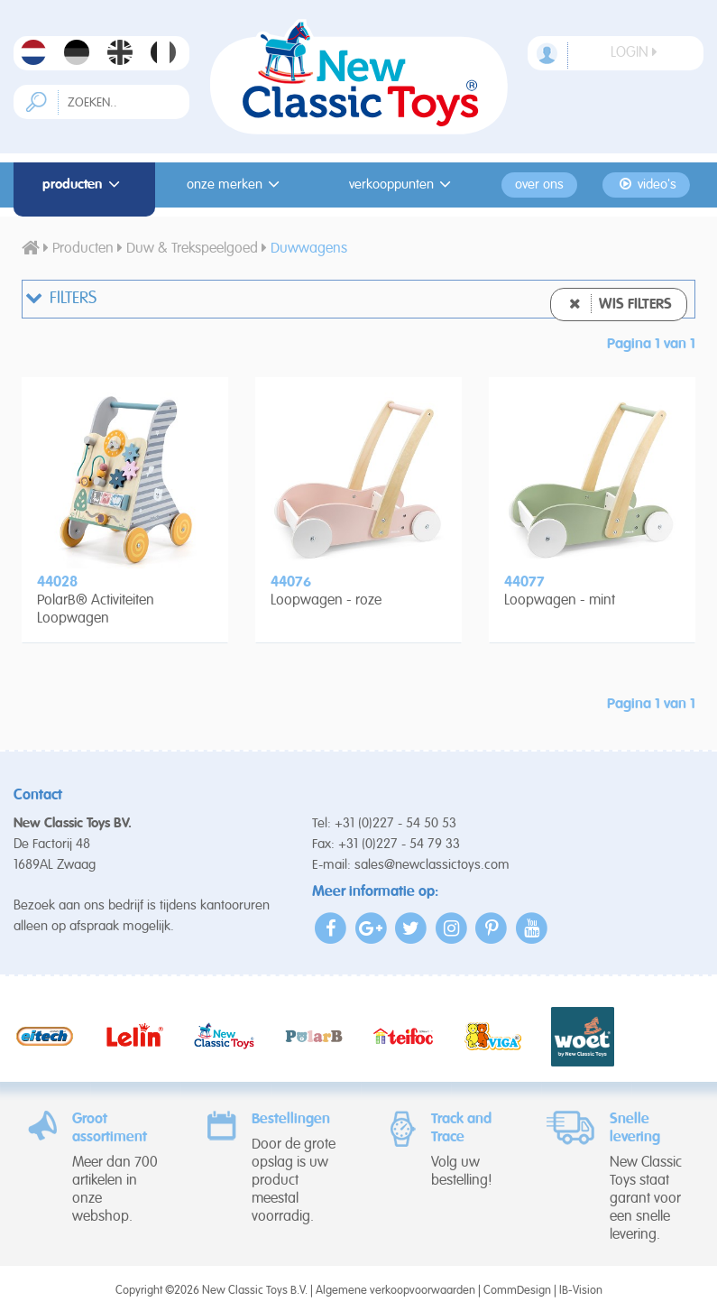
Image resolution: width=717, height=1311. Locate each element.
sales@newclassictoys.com (432, 865)
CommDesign (517, 1291)
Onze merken (236, 184)
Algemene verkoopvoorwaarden (395, 1291)
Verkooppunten (403, 184)
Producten (83, 184)
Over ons (539, 185)
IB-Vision (580, 1291)
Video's (646, 184)
